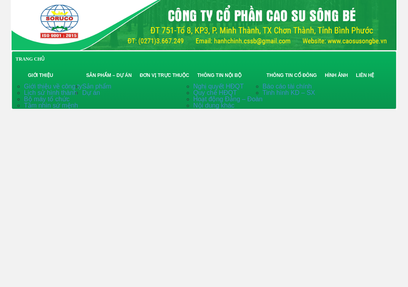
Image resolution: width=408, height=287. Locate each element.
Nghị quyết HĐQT (218, 86)
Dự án (91, 92)
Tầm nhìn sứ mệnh (51, 105)
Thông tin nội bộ (219, 75)
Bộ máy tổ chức (47, 99)
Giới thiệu (40, 75)
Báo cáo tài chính (287, 86)
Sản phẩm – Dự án (108, 75)
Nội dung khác (213, 105)
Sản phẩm (96, 86)
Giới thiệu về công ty (53, 86)
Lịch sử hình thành (50, 92)
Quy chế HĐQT (215, 92)
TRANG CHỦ (30, 59)
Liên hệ (365, 75)
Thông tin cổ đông (292, 75)
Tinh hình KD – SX (289, 92)
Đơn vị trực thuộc (164, 75)
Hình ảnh (336, 75)
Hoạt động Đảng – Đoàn (228, 99)
